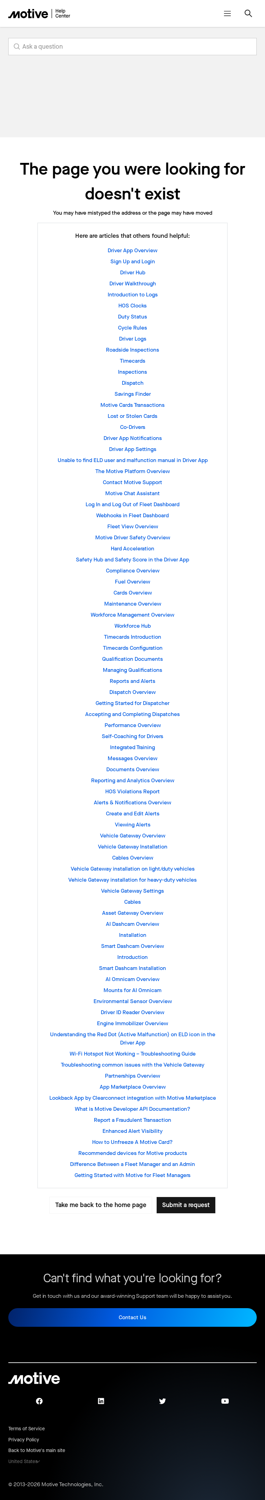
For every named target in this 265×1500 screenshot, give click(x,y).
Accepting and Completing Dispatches (132, 714)
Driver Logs (132, 338)
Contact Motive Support (132, 482)
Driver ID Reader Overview (132, 1012)
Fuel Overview (132, 581)
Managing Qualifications (132, 670)
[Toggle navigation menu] (227, 13)
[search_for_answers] (132, 46)
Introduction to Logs (133, 294)
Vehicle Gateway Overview (132, 835)
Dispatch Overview (132, 692)
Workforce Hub (133, 625)
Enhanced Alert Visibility (132, 1131)
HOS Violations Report (132, 791)
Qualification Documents (132, 659)
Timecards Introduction (132, 636)
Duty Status (132, 316)
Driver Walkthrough (132, 283)
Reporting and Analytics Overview (132, 780)
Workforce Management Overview (132, 614)
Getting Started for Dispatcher (132, 703)
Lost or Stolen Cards (132, 416)
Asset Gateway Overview (132, 912)
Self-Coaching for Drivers (132, 736)
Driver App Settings (132, 449)
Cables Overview (132, 857)
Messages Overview (132, 758)
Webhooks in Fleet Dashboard (132, 515)
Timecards (132, 360)
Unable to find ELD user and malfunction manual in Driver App (133, 460)
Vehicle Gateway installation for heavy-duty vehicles (132, 879)
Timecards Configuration (133, 647)
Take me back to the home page (100, 1205)
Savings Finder (133, 394)
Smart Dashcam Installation (132, 968)
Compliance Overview (132, 570)
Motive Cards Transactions (132, 405)
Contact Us (132, 1317)
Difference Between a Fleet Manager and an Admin (132, 1164)
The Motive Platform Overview (132, 471)
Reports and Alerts (132, 681)
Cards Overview (133, 592)
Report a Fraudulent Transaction (132, 1120)
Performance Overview (133, 725)
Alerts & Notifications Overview (132, 802)
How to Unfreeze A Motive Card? (132, 1142)
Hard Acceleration (132, 548)
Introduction (132, 957)
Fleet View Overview (132, 526)
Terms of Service (26, 1428)
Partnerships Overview (132, 1075)
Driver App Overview (132, 250)
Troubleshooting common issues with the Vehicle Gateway (132, 1064)
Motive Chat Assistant (132, 493)
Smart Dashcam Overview (132, 946)
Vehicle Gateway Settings (132, 890)
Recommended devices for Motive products (132, 1153)
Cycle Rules (132, 327)
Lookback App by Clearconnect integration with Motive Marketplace (132, 1097)
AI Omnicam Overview (132, 979)
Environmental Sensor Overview (133, 1001)
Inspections (132, 371)
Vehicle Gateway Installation (132, 846)
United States (23, 1461)
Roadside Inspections (132, 349)
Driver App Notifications (133, 438)
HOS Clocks (132, 305)
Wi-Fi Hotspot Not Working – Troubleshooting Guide (133, 1053)
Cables (132, 901)
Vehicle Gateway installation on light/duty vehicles (133, 868)
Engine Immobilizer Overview (132, 1023)
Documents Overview (132, 769)
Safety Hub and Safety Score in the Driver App (132, 559)
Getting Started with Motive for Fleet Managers (132, 1175)
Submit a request (186, 1205)
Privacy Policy (23, 1439)
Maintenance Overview (132, 603)
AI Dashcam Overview (132, 924)
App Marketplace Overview (133, 1086)
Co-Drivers (132, 427)
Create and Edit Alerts (132, 813)
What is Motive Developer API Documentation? (132, 1108)
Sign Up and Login (132, 261)
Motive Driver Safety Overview (132, 537)
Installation (132, 935)
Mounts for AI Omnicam (132, 990)
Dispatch (133, 382)
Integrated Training (132, 747)
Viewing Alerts (132, 824)
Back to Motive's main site (36, 1450)
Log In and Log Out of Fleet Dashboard (132, 504)
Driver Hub (132, 272)
